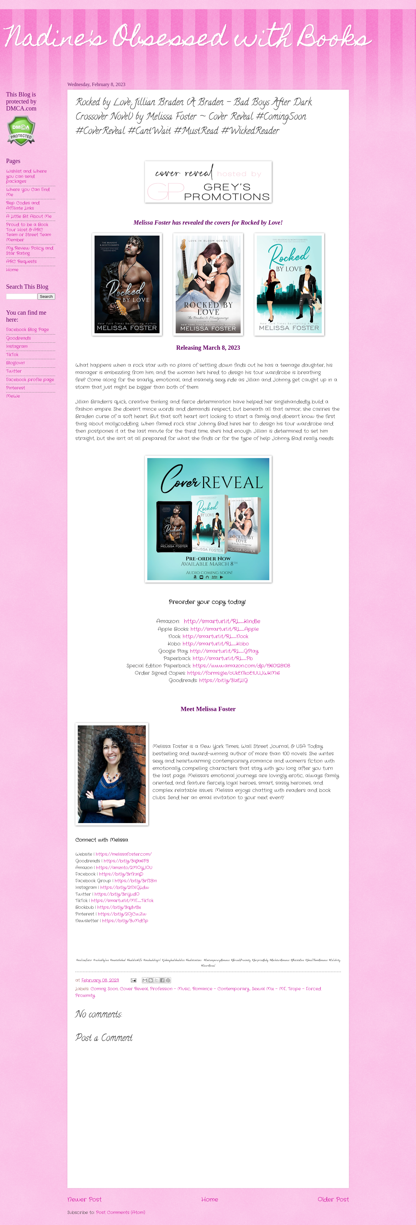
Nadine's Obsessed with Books (188, 40)
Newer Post (84, 1199)
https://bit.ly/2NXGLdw (124, 887)
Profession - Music (170, 989)
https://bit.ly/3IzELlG (223, 680)
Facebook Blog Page (27, 330)
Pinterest (15, 388)
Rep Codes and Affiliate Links (23, 205)
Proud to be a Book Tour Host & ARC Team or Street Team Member (28, 232)
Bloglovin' (15, 363)
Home (209, 1199)
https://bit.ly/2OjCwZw (122, 914)
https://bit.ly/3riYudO (117, 894)
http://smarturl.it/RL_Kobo (216, 643)
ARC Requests (21, 262)
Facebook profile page (30, 380)
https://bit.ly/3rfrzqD (121, 874)
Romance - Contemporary (220, 989)
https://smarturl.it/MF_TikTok (122, 901)
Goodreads (18, 338)
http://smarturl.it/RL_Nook (215, 636)
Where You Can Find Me (28, 192)
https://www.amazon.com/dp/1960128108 (241, 665)
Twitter (14, 371)
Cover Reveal (134, 989)
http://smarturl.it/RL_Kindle (222, 621)
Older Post (333, 1199)
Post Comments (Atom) (120, 1213)
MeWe (13, 396)
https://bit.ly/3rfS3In (136, 881)
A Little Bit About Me (29, 216)
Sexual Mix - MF (269, 989)
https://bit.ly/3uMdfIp (125, 921)
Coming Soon (104, 989)
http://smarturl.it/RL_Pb (223, 658)
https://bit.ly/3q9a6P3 (126, 861)
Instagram (16, 346)
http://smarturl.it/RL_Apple (225, 629)
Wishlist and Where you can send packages (26, 176)
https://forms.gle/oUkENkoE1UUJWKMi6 (233, 673)
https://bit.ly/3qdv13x (119, 907)
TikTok (12, 355)
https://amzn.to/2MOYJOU (124, 868)
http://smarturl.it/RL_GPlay (224, 651)
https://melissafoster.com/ (124, 854)
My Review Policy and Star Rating (29, 250)
